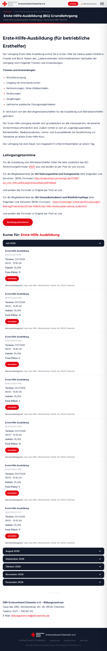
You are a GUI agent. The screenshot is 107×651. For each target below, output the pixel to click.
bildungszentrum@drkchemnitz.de (30, 615)
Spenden (84, 640)
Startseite (7, 12)
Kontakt (73, 4)
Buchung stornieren (18, 222)
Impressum (55, 640)
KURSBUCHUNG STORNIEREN (32, 640)
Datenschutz (70, 640)
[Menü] (102, 4)
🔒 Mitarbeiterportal (89, 4)
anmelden (12, 278)
